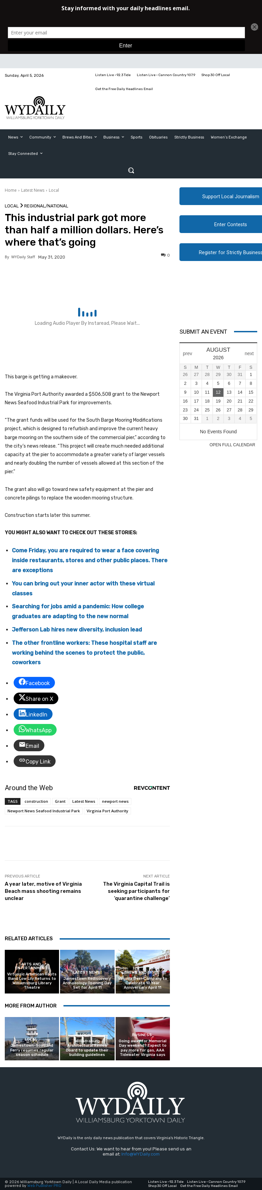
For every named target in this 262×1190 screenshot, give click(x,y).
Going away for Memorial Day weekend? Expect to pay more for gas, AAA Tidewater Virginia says (142, 1048)
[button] (131, 170)
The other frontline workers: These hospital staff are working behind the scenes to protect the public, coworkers (84, 653)
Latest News (32, 190)
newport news (115, 801)
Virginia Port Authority (107, 810)
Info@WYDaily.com (140, 1154)
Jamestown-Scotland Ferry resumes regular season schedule (32, 1050)
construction (36, 801)
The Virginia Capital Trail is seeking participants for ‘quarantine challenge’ (136, 891)
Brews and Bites (141, 972)
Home (11, 190)
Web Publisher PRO (44, 1186)
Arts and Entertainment (31, 966)
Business (142, 1035)
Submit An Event (203, 331)
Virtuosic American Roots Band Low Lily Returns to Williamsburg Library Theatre (32, 981)
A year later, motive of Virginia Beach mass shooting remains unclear (43, 891)
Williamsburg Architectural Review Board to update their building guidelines (87, 1048)
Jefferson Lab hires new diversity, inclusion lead (77, 629)
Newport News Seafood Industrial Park (44, 810)
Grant (60, 801)
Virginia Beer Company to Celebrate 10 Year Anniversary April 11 (142, 983)
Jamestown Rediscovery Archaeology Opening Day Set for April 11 (87, 983)
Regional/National (46, 206)
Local (54, 190)
